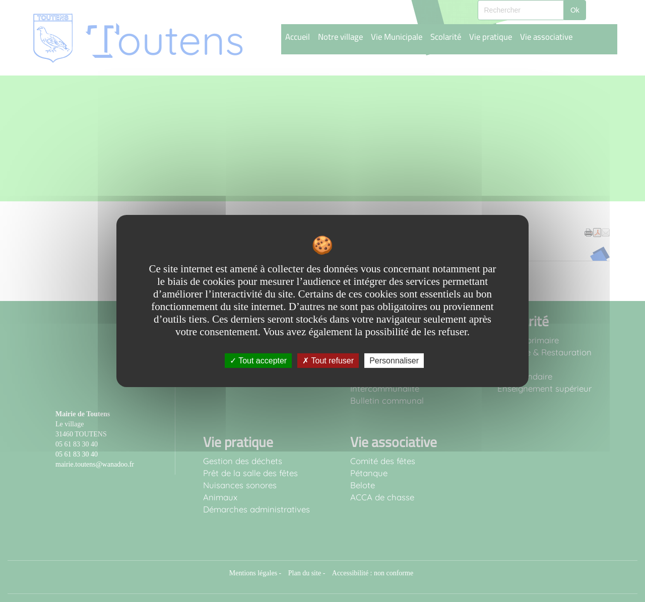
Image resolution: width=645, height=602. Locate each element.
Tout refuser (328, 360)
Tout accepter (258, 360)
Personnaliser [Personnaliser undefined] (394, 360)
